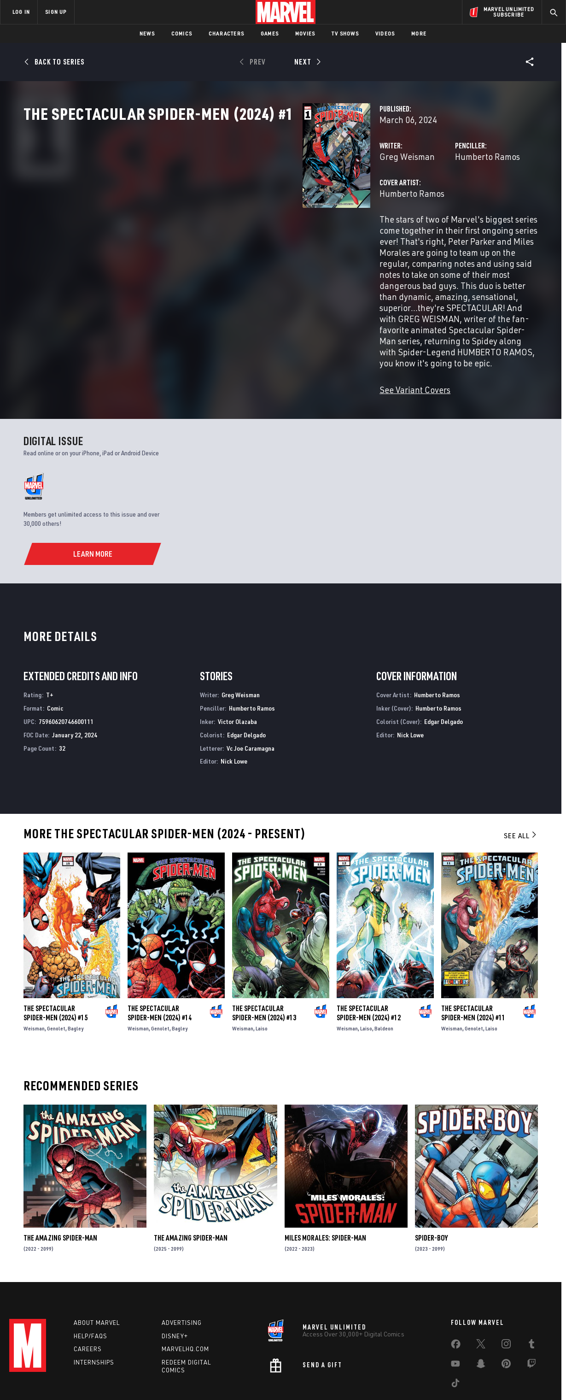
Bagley (75, 980)
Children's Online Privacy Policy (312, 1378)
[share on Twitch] (531, 1319)
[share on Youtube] (455, 1319)
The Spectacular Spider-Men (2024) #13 (264, 965)
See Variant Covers (219, 341)
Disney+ (175, 1290)
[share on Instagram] (506, 1300)
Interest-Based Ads (442, 1378)
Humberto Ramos (389, 197)
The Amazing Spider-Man (60, 1189)
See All (521, 787)
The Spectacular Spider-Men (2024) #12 (369, 965)
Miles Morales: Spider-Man (325, 1189)
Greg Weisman (211, 197)
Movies (305, 33)
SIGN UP (55, 11)
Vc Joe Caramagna (250, 700)
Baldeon (383, 980)
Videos (385, 33)
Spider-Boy (431, 1189)
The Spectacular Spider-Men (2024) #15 (55, 965)
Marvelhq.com (185, 1303)
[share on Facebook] (456, 1300)
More (418, 33)
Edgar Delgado (246, 687)
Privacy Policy (108, 1378)
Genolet (56, 980)
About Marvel (97, 1277)
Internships (94, 1316)
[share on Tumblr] (531, 1300)
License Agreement (384, 1378)
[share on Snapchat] (480, 1319)
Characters (226, 33)
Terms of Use (66, 1378)
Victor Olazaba (237, 673)
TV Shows (345, 33)
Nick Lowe (234, 713)
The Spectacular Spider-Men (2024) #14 (160, 965)
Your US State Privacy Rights (169, 1378)
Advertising (182, 1277)
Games (270, 33)
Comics (181, 33)
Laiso (262, 980)
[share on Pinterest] (506, 1319)
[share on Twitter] (480, 1300)
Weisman (34, 980)
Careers (88, 1303)
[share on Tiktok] (455, 1339)
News (147, 33)
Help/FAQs (90, 1290)
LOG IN (21, 11)
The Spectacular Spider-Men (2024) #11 (473, 965)
